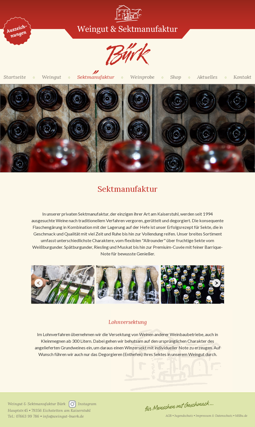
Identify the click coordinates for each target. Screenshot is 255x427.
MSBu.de (241, 416)
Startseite (15, 77)
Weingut (51, 77)
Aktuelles (207, 77)
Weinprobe (142, 77)
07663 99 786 (27, 416)
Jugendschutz (183, 416)
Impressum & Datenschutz (214, 416)
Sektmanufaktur (95, 77)
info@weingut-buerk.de (63, 416)
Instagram (87, 403)
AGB (169, 416)
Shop (175, 77)
